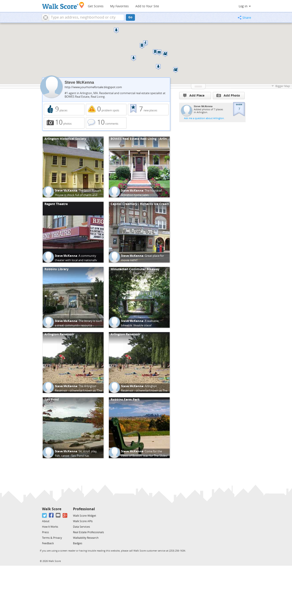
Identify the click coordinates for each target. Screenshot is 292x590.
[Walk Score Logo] (63, 5)
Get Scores (96, 6)
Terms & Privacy (52, 537)
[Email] (58, 515)
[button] (45, 17)
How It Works (50, 526)
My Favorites (119, 6)
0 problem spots (106, 109)
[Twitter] (44, 515)
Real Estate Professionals (88, 532)
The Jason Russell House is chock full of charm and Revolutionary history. (78, 195)
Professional (84, 509)
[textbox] (86, 17)
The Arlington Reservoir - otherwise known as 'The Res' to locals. (78, 390)
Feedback (48, 543)
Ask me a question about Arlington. (204, 118)
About (45, 521)
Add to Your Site (147, 6)
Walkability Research (85, 537)
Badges (77, 543)
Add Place (193, 95)
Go (130, 17)
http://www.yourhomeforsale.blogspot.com (93, 87)
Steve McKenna (66, 190)
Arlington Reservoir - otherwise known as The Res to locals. (144, 390)
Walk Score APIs (83, 521)
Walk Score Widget (84, 515)
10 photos (64, 122)
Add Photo (228, 95)
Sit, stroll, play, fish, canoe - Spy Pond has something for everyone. (76, 456)
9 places (64, 109)
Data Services (81, 526)
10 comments (106, 122)
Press (45, 532)
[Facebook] (51, 515)
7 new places (148, 109)
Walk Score (51, 509)
